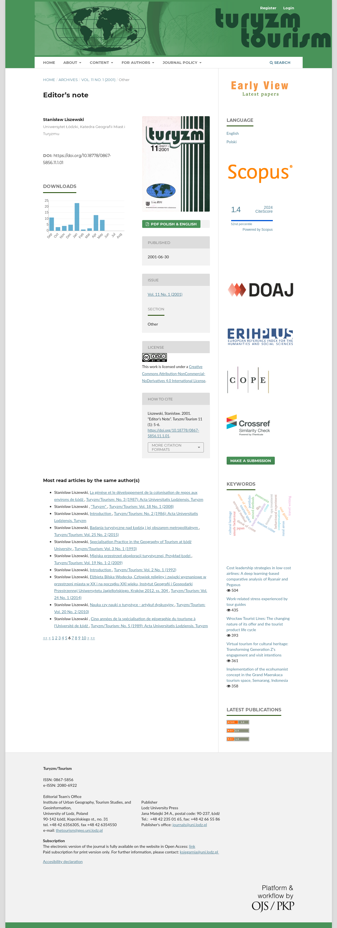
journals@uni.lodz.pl (190, 824)
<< (45, 637)
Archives (68, 79)
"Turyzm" (99, 506)
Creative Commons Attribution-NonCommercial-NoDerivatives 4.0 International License (174, 373)
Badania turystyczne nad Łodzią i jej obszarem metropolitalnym (144, 527)
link (192, 846)
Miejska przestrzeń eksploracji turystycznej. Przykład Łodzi (140, 555)
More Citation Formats (167, 447)
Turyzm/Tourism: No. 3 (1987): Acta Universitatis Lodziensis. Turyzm (144, 499)
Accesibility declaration (63, 861)
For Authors (136, 62)
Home (49, 62)
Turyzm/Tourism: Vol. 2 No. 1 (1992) (145, 569)
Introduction (101, 513)
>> (92, 637)
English (233, 133)
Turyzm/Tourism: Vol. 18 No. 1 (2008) (141, 506)
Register (268, 8)
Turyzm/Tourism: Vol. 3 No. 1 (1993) (105, 548)
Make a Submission (250, 460)
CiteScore (264, 209)
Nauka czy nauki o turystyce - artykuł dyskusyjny (132, 604)
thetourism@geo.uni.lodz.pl (79, 830)
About (70, 62)
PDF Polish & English (173, 224)
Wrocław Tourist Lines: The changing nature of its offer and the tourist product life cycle (258, 624)
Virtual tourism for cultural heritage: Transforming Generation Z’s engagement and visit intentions (257, 649)
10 (84, 637)
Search (280, 62)
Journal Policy (180, 62)
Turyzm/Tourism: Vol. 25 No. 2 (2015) (86, 534)
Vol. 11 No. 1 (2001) (98, 79)
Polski (232, 141)
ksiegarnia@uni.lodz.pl (199, 851)
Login (288, 8)
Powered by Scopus (258, 230)
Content (100, 62)
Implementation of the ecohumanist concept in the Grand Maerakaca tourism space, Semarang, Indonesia (257, 675)
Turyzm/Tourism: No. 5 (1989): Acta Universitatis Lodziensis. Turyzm (149, 625)
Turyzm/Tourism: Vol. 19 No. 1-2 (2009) (88, 562)
